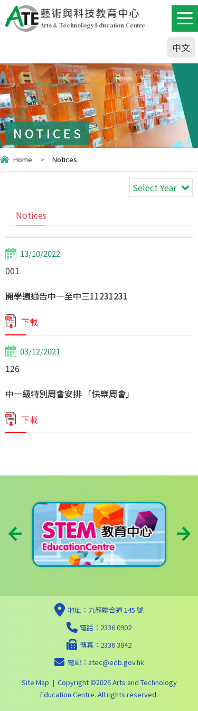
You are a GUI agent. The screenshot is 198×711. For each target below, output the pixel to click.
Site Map (35, 682)
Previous (15, 534)
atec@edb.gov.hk (116, 662)
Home (22, 159)
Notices (31, 215)
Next (183, 534)
